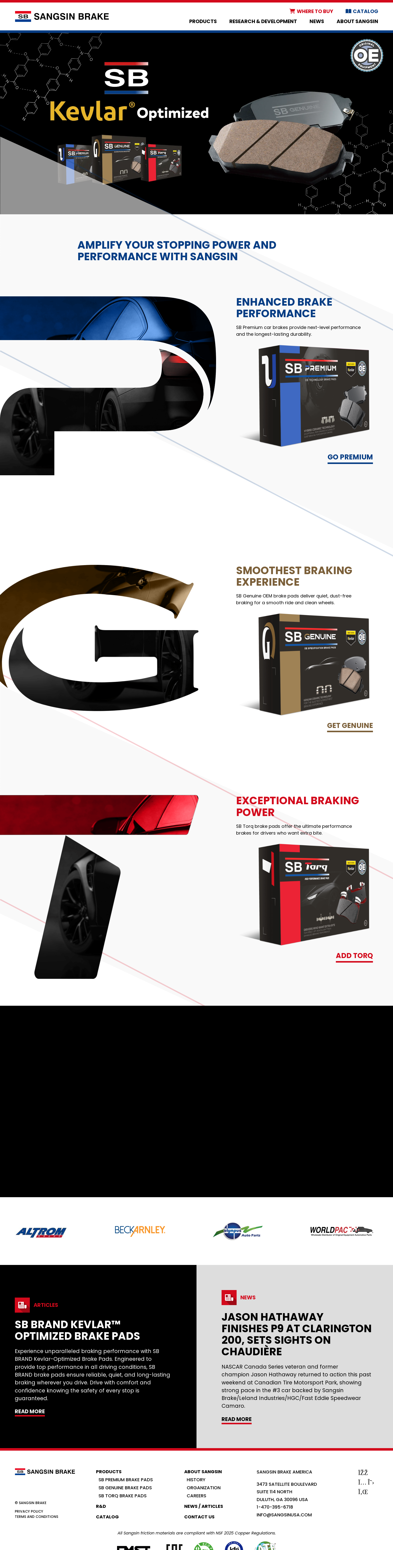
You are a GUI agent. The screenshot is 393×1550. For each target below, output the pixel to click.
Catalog (365, 11)
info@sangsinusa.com (284, 1515)
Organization (204, 1488)
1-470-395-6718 (275, 1507)
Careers (196, 1496)
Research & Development (263, 21)
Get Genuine (350, 725)
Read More (30, 1411)
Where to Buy (315, 11)
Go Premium (350, 457)
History (196, 1479)
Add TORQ (354, 956)
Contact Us (199, 1517)
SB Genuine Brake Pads (125, 1488)
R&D (101, 1506)
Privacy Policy (29, 1511)
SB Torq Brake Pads (123, 1496)
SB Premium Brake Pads (126, 1479)
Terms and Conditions (36, 1516)
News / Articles (203, 1506)
